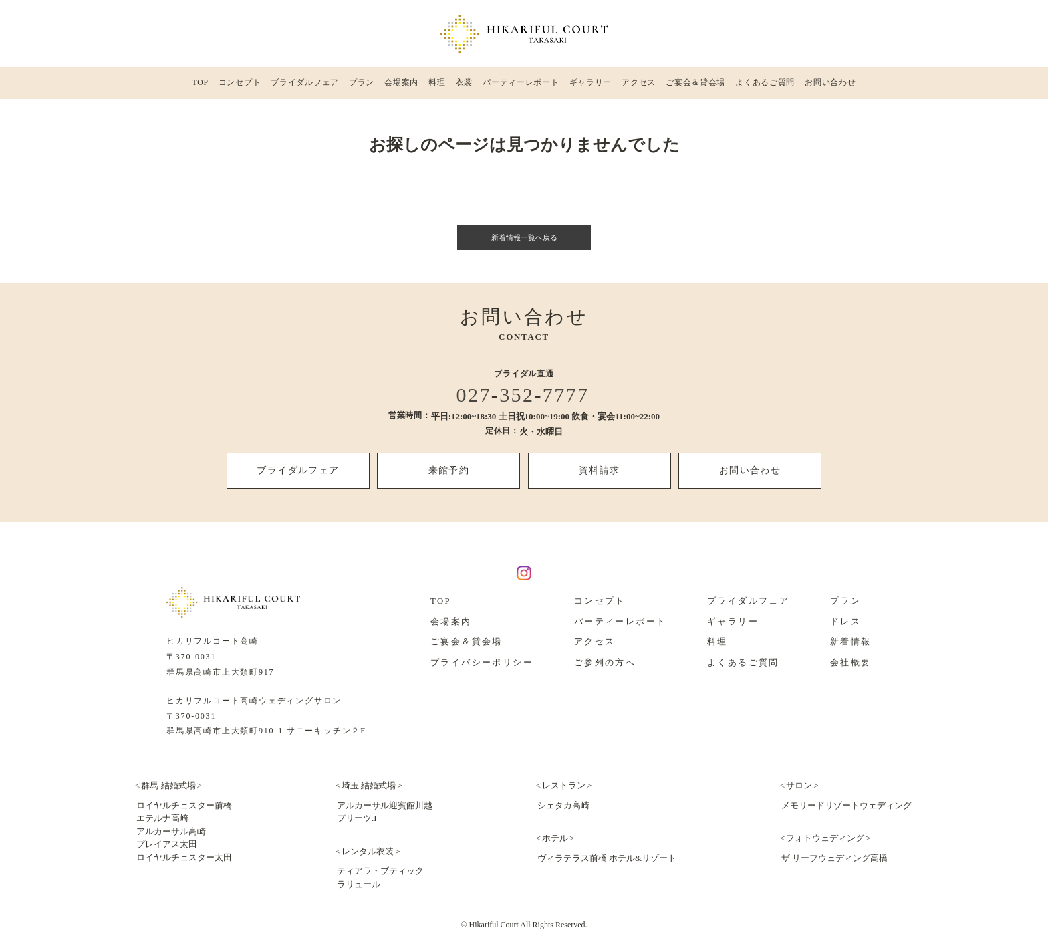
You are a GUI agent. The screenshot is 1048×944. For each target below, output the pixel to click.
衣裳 (463, 86)
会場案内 (401, 86)
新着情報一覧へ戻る (524, 244)
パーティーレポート (520, 86)
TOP (200, 86)
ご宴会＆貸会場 (695, 86)
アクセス (638, 86)
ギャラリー (590, 86)
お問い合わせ (830, 86)
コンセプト (239, 86)
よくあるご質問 (765, 86)
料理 (437, 86)
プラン (362, 86)
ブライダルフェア (305, 86)
